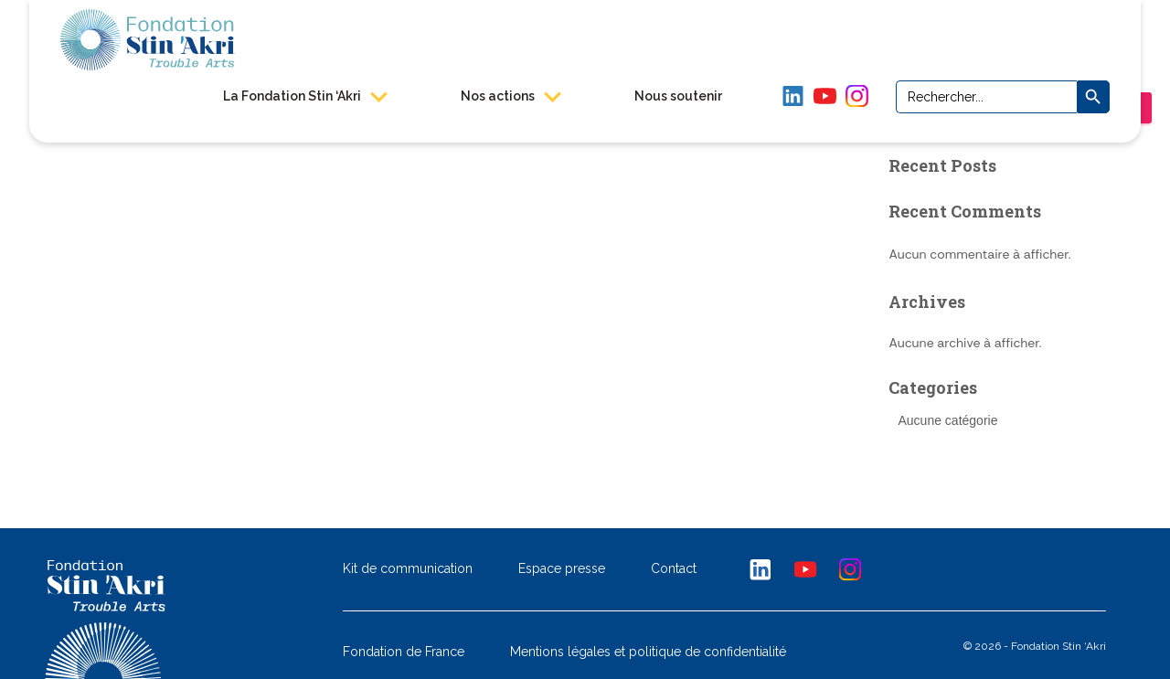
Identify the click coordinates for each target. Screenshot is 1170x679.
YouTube (824, 95)
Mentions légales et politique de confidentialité (648, 652)
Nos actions (510, 95)
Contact (674, 569)
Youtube (806, 569)
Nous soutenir (677, 95)
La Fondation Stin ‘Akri (304, 95)
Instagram (856, 95)
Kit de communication (408, 569)
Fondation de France (403, 652)
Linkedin (760, 569)
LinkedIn (792, 95)
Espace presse (561, 569)
